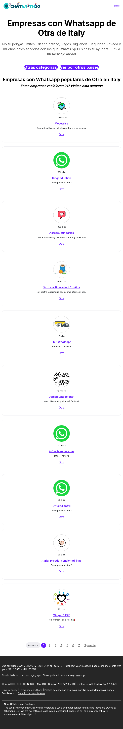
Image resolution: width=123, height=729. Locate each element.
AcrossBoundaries (61, 232)
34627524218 (110, 684)
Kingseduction (61, 178)
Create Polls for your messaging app (21, 675)
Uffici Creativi (62, 506)
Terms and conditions (30, 690)
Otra (61, 134)
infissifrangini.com (61, 451)
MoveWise (61, 123)
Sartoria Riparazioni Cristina (61, 287)
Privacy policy (9, 690)
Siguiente (90, 645)
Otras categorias (41, 67)
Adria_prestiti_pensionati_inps (61, 560)
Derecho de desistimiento (31, 693)
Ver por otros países (79, 67)
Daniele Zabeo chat (61, 396)
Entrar (117, 5)
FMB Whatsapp (61, 342)
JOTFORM (43, 666)
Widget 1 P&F (61, 615)
